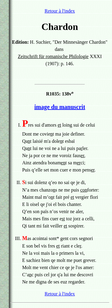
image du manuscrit (59, 107)
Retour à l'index (60, 10)
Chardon (60, 26)
